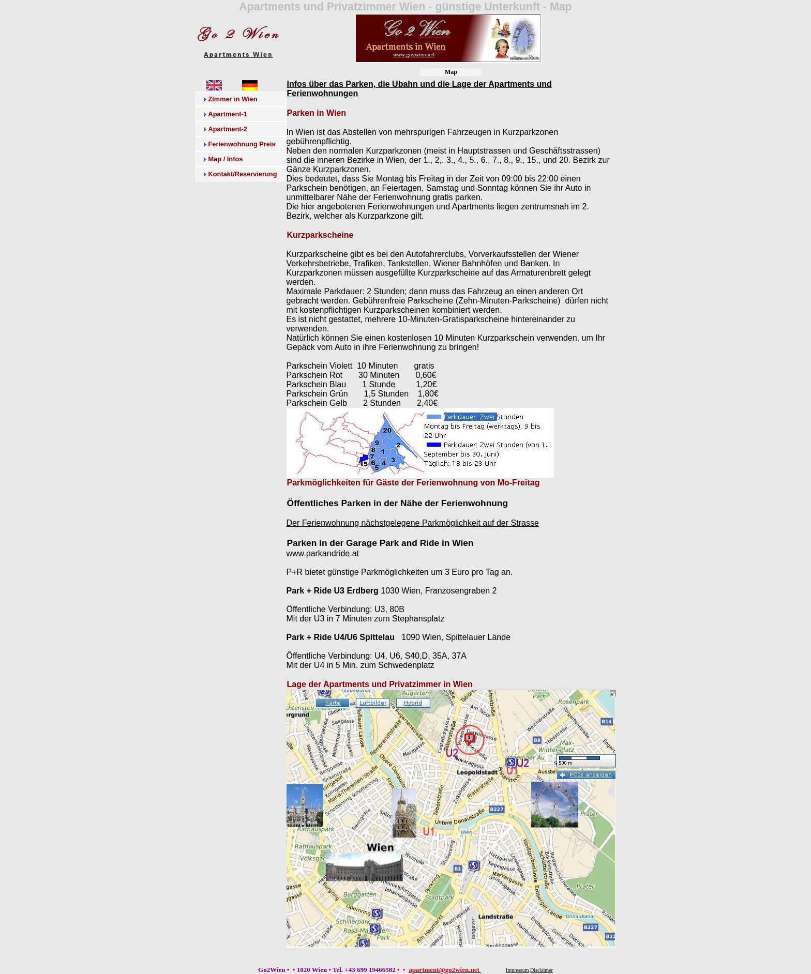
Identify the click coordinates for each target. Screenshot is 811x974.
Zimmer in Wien (233, 99)
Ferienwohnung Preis (242, 144)
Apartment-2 (227, 129)
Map (451, 71)
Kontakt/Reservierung (242, 174)
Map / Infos (225, 159)
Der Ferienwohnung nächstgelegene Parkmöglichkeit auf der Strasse (413, 523)
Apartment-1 (227, 114)
